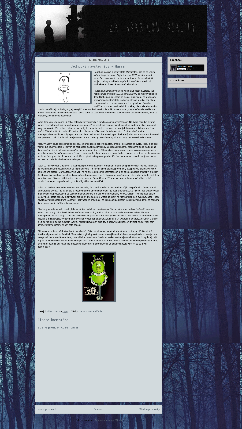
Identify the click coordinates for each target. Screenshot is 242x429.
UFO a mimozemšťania (90, 311)
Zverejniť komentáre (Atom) (108, 420)
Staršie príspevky (149, 409)
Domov (98, 409)
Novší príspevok (47, 409)
